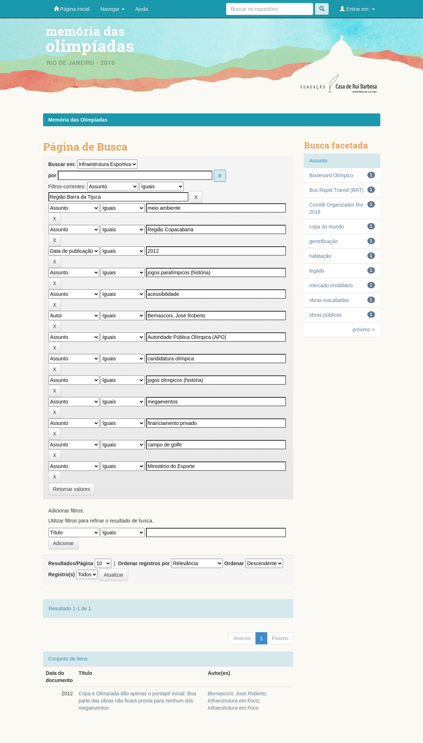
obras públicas (325, 315)
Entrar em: (357, 9)
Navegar (112, 9)
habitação (320, 256)
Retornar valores (71, 489)
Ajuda (141, 9)
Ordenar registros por (144, 563)
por (52, 175)
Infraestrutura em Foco (233, 701)
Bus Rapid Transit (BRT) (336, 190)
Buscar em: (62, 164)
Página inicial (72, 9)
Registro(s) (61, 574)
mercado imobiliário (331, 285)
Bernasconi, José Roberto (236, 693)
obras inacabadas (329, 300)
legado (316, 271)
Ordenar (234, 563)
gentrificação (323, 241)
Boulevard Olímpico (331, 175)
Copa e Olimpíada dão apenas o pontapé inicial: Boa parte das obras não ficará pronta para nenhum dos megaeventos (137, 701)
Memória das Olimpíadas (78, 120)
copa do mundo (326, 226)
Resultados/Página (70, 563)
